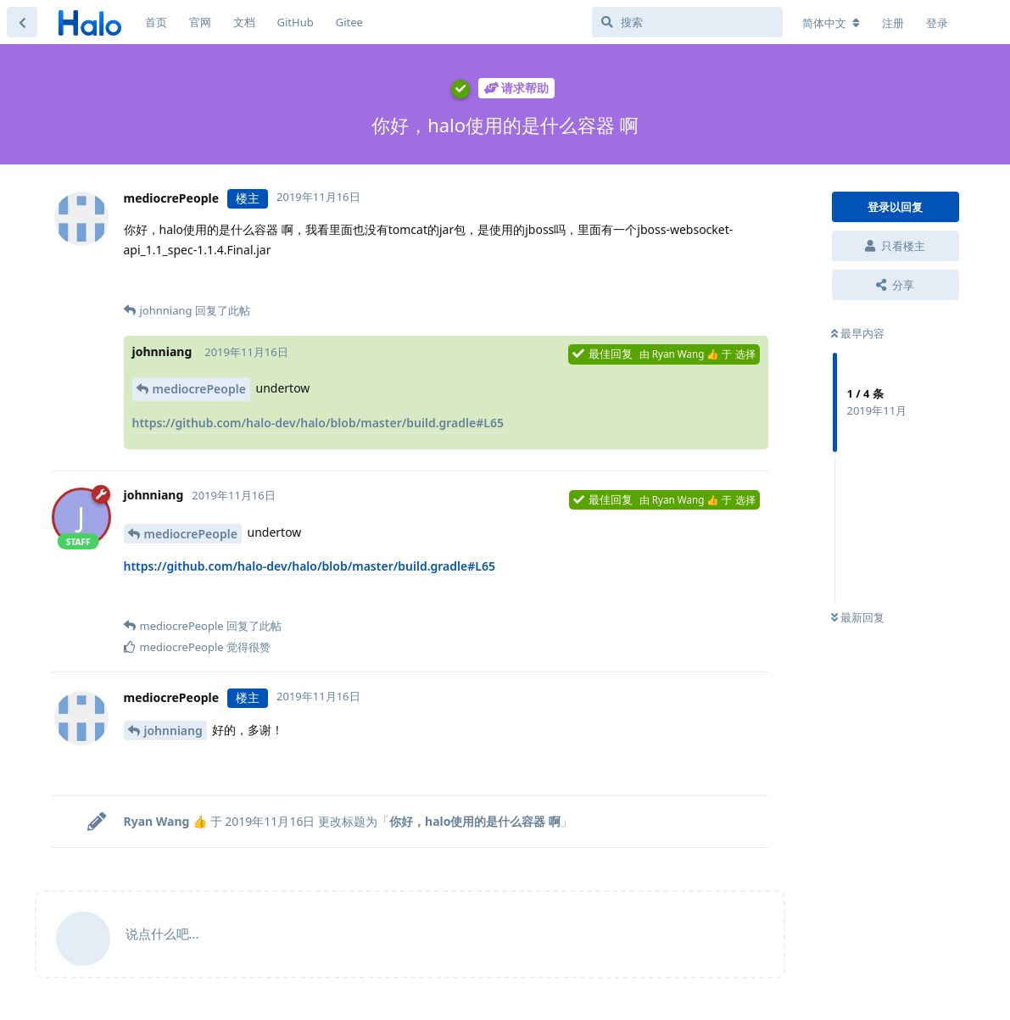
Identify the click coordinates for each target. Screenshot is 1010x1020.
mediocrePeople (199, 389)
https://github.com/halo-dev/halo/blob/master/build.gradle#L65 (318, 423)
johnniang (173, 730)
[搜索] (687, 22)
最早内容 (857, 333)
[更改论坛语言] (831, 23)
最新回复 (857, 617)
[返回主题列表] (22, 22)
